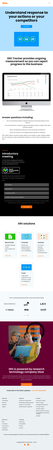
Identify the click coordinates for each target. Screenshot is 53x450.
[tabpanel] (26, 308)
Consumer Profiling (40, 401)
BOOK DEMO (26, 27)
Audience (4, 405)
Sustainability (22, 424)
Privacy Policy (29, 443)
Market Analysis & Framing (42, 411)
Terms (35, 443)
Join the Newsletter (39, 391)
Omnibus (38, 416)
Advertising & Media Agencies (26, 403)
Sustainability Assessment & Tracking (43, 414)
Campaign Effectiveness (42, 405)
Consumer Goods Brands (25, 401)
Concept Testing (40, 407)
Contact (21, 428)
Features (4, 403)
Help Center (5, 430)
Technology (5, 401)
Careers (21, 426)
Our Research (5, 426)
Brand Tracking (39, 403)
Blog (3, 422)
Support (4, 407)
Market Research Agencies (25, 407)
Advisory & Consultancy (25, 405)
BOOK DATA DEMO (26, 385)
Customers (4, 424)
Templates (4, 428)
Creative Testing (40, 409)
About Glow (22, 422)
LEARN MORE (8, 257)
